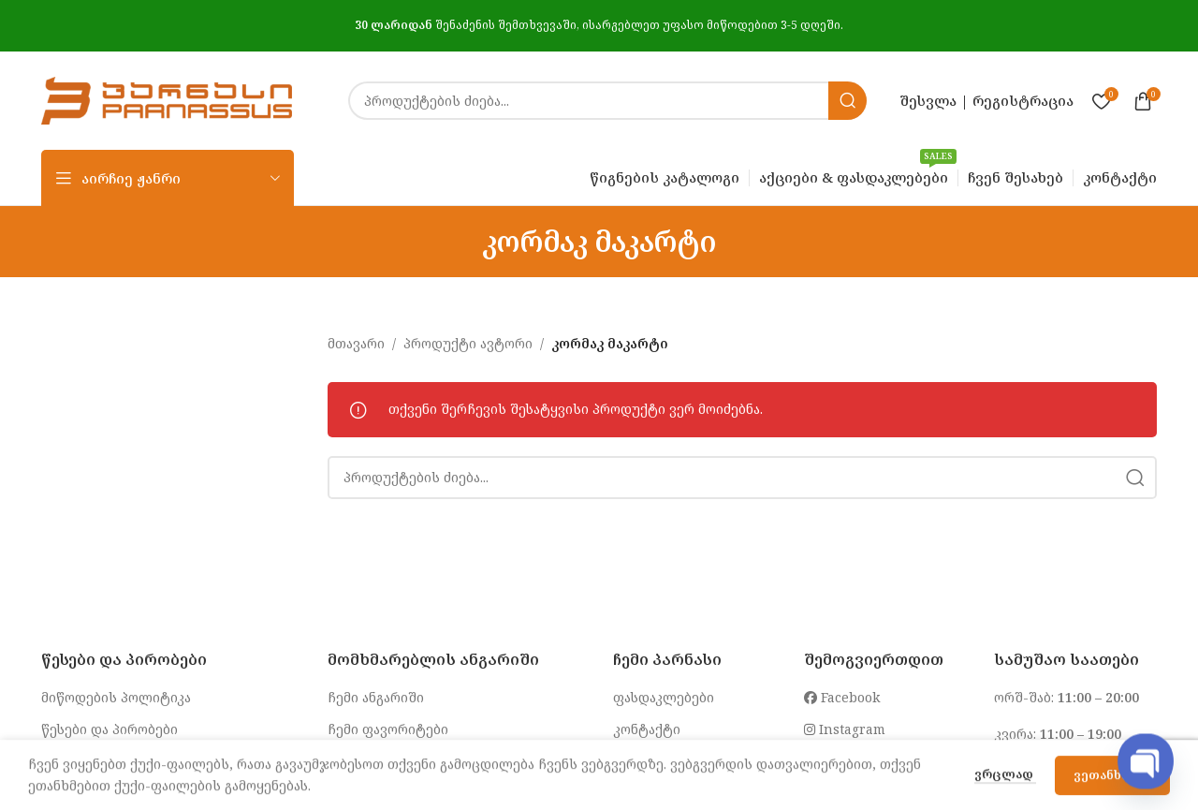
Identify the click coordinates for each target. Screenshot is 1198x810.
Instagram (844, 729)
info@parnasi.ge (866, 762)
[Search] (607, 100)
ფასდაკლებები (663, 697)
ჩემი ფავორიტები (388, 729)
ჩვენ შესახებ (656, 762)
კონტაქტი (646, 729)
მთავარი (356, 343)
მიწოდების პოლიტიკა (116, 697)
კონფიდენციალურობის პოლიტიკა (157, 762)
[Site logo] (166, 99)
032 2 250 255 (1075, 771)
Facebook (842, 697)
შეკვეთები (364, 762)
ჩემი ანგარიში (376, 697)
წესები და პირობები (109, 729)
